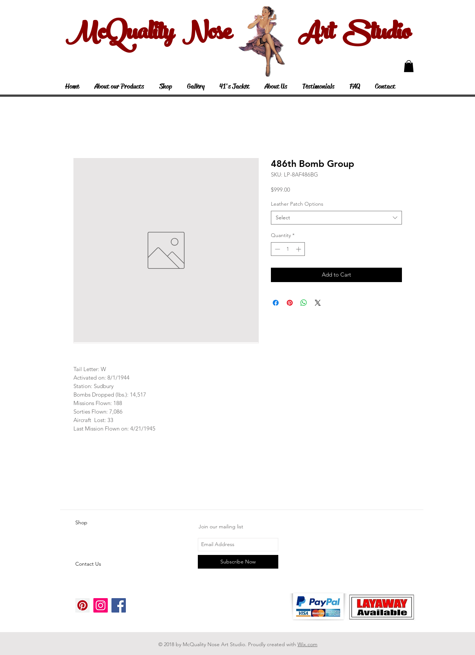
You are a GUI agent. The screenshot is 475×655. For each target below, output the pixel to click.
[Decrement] (276, 249)
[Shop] (101, 522)
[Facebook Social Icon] (118, 605)
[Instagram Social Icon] (100, 605)
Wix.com (307, 644)
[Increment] (299, 249)
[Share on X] (317, 302)
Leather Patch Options (297, 203)
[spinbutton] (288, 249)
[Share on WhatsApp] (303, 302)
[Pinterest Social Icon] (82, 605)
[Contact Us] (101, 564)
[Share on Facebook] (275, 302)
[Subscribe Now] (238, 562)
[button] (409, 66)
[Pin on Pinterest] (289, 302)
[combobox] (336, 218)
